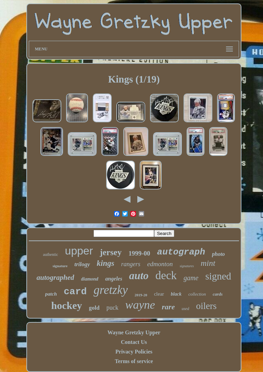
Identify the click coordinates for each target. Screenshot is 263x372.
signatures (187, 266)
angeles (113, 279)
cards (218, 294)
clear (159, 294)
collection (197, 294)
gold (94, 308)
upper (79, 251)
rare (168, 306)
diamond (90, 279)
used (185, 308)
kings (105, 263)
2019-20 (141, 295)
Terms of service (134, 361)
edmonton (160, 264)
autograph (181, 252)
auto (139, 276)
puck (112, 307)
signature (59, 266)
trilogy (82, 264)
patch (51, 294)
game (191, 278)
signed (218, 276)
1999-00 (139, 253)
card (75, 291)
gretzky (110, 290)
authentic (50, 254)
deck (166, 275)
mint (208, 263)
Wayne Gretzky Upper (134, 332)
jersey (111, 252)
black (176, 294)
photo (218, 254)
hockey (66, 305)
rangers (130, 264)
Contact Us (134, 342)
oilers (206, 306)
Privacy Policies (133, 352)
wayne (140, 304)
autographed (55, 277)
